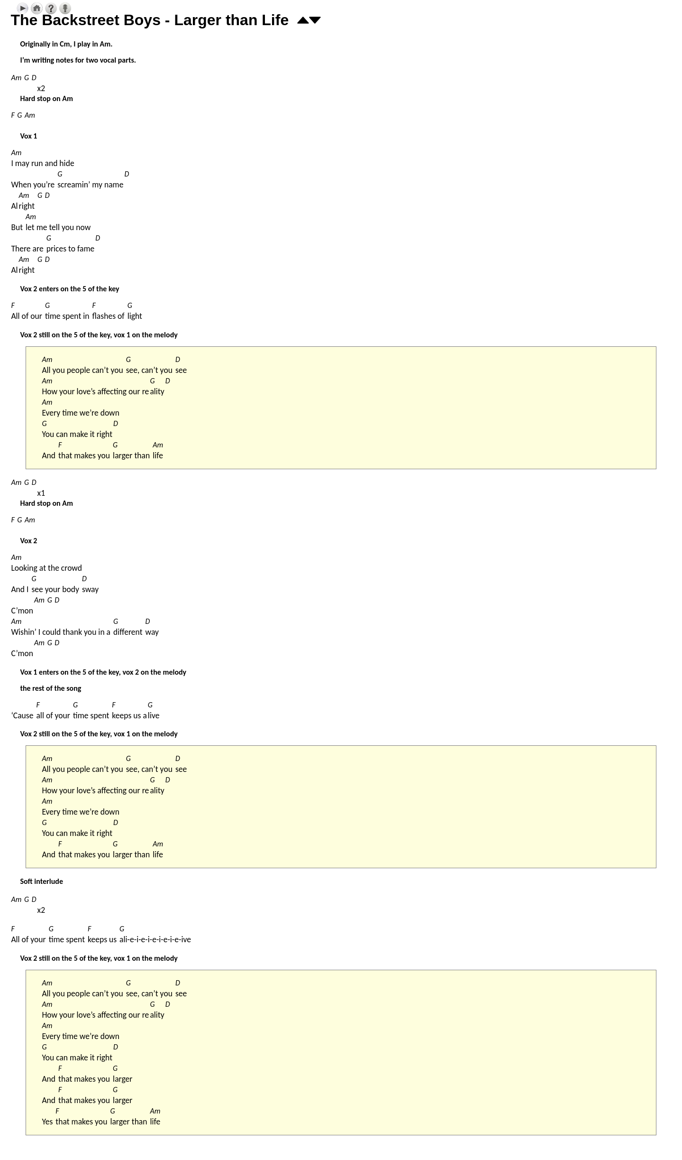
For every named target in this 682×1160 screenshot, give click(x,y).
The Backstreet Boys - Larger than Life (149, 19)
